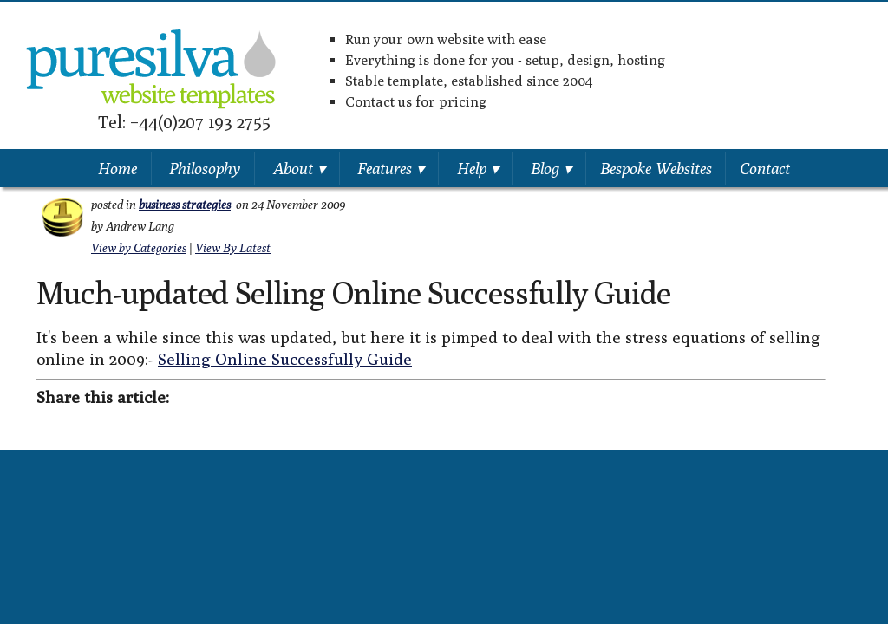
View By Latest (233, 248)
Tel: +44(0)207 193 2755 (184, 122)
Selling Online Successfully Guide (285, 358)
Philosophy (204, 168)
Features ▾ (390, 168)
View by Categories (138, 248)
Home (117, 168)
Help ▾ (478, 168)
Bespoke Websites (656, 168)
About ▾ (299, 168)
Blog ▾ (551, 168)
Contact (765, 168)
